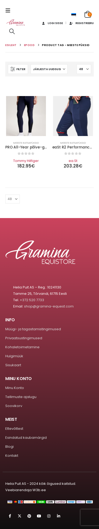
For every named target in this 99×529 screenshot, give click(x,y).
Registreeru (81, 23)
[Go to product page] (26, 116)
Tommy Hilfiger (26, 160)
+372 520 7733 (32, 299)
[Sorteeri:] (49, 69)
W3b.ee (39, 489)
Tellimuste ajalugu (20, 396)
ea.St (73, 160)
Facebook (10, 516)
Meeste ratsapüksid (26, 142)
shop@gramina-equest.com (49, 306)
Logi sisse (52, 23)
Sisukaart (13, 365)
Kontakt (11, 455)
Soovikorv (13, 405)
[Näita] (84, 69)
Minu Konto (14, 387)
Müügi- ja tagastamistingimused (33, 329)
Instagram (49, 516)
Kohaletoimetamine (22, 347)
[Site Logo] (15, 22)
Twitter (19, 516)
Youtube (39, 516)
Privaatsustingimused (23, 338)
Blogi (9, 446)
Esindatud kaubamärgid (26, 437)
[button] (9, 10)
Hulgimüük (14, 356)
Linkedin (59, 516)
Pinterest (29, 516)
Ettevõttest (14, 428)
